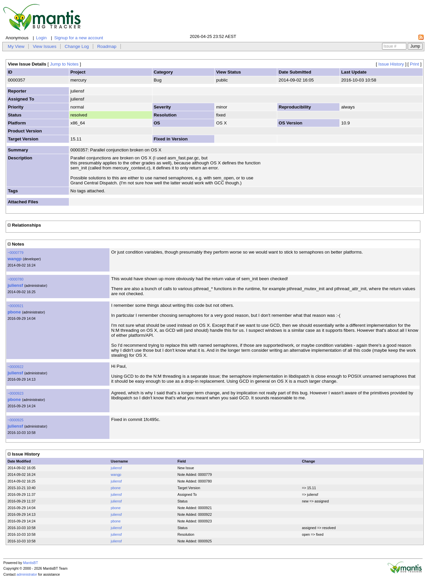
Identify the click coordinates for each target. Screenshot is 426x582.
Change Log (77, 46)
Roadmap (106, 46)
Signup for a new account (78, 37)
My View (16, 46)
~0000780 (16, 279)
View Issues (44, 46)
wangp (15, 258)
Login (41, 37)
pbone (14, 311)
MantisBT (30, 563)
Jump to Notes (64, 64)
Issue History (391, 64)
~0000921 (16, 306)
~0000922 (16, 367)
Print (414, 64)
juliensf (15, 285)
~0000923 (16, 393)
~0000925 (16, 420)
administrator (27, 574)
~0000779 (16, 253)
